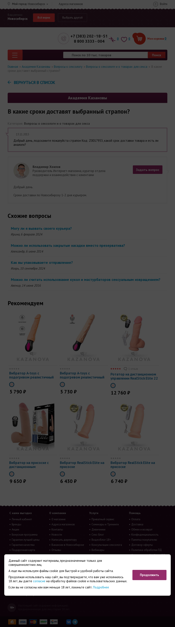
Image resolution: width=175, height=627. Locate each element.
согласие (39, 581)
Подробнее (101, 587)
